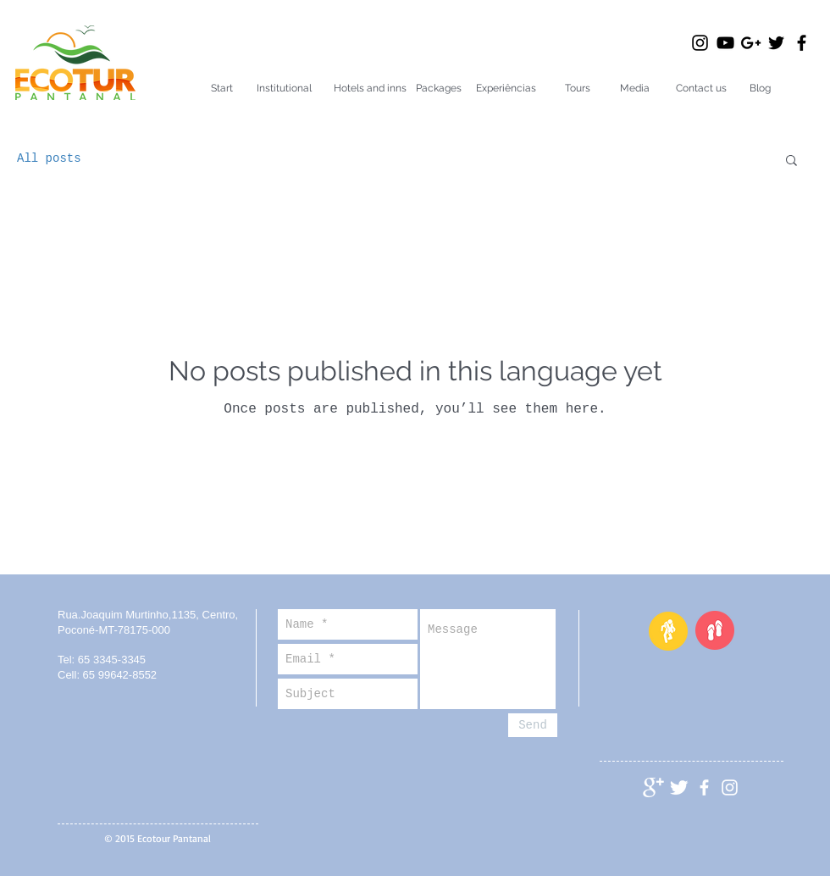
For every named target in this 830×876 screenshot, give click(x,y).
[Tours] (577, 88)
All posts (49, 158)
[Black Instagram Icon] (700, 42)
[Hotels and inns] (369, 88)
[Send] (532, 725)
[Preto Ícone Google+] (750, 42)
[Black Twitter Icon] (776, 42)
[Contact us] (701, 88)
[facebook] (704, 787)
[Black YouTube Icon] (725, 42)
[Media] (634, 88)
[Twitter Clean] (678, 787)
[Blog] (759, 88)
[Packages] (438, 88)
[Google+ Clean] (653, 787)
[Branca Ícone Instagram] (729, 787)
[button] (791, 161)
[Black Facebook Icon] (801, 42)
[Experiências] (506, 88)
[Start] (221, 88)
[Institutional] (284, 88)
